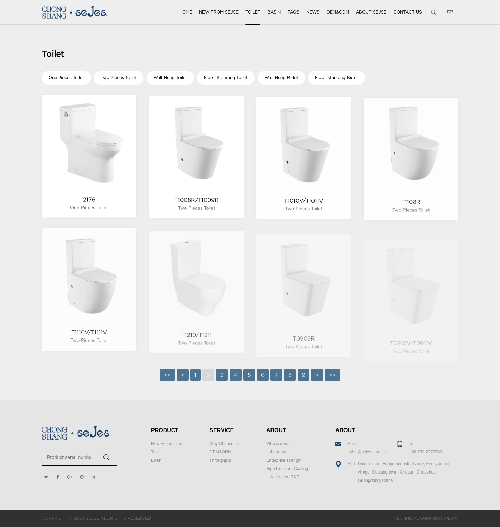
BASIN (274, 12)
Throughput (220, 460)
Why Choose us (224, 443)
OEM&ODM (337, 12)
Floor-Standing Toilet (226, 77)
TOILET (252, 12)
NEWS (312, 12)
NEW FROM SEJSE (219, 12)
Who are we (277, 443)
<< (167, 379)
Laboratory (276, 452)
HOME (185, 12)
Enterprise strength (283, 460)
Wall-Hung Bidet (281, 77)
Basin (156, 460)
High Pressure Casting (287, 468)
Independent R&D (282, 477)
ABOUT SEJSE (371, 12)
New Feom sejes (166, 443)
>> (332, 379)
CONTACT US (407, 12)
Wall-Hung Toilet (170, 77)
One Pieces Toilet (66, 77)
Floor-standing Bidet (336, 77)
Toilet (156, 452)
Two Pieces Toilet (118, 77)
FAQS (293, 12)
